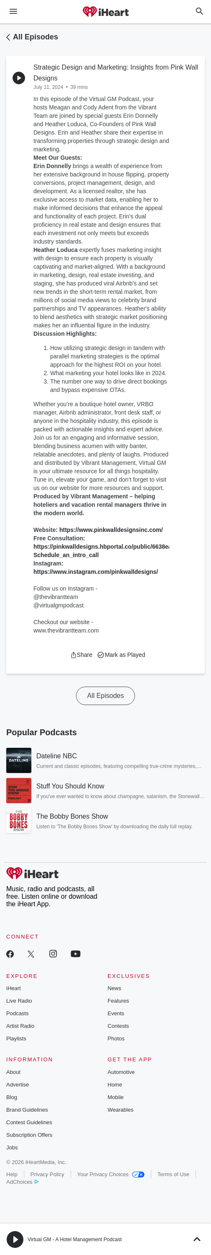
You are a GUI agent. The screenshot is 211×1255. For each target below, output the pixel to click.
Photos (116, 1038)
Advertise (17, 1084)
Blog (11, 1097)
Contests (118, 1026)
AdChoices (22, 1182)
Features (118, 1001)
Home (115, 1084)
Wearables (121, 1110)
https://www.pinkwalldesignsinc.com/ (111, 529)
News (115, 988)
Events (116, 1013)
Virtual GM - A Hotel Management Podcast (75, 1239)
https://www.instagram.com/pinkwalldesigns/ (95, 571)
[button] (81, 654)
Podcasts (17, 1013)
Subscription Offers (29, 1135)
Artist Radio (20, 1026)
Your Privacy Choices (111, 1174)
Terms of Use (174, 1174)
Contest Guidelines (29, 1122)
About (13, 1072)
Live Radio (19, 1001)
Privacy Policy (47, 1174)
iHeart (13, 988)
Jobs (12, 1147)
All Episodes (35, 37)
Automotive (121, 1072)
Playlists (16, 1038)
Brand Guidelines (27, 1110)
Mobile (116, 1097)
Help (12, 1174)
